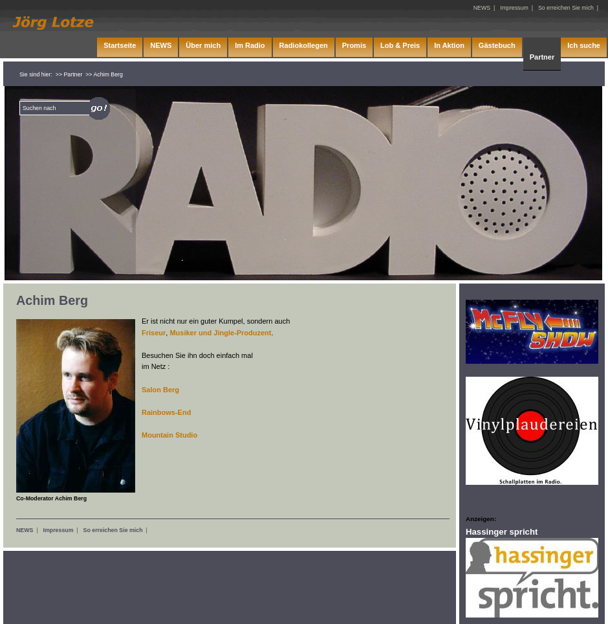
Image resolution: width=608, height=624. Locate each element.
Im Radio (250, 45)
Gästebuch (497, 45)
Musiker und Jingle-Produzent (220, 333)
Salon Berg (160, 390)
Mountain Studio (169, 435)
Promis (354, 45)
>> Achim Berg (104, 74)
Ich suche (583, 45)
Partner (542, 57)
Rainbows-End (166, 412)
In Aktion (449, 45)
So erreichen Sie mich (113, 530)
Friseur (154, 333)
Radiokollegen (303, 45)
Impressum (58, 530)
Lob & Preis (400, 45)
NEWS (24, 530)
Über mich (203, 45)
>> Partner (69, 74)
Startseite (119, 45)
